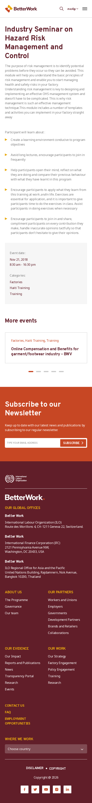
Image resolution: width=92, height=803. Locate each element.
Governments (57, 613)
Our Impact (13, 656)
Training (54, 676)
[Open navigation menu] (84, 8)
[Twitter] (35, 789)
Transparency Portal (19, 676)
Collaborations (58, 633)
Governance (13, 606)
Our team (11, 613)
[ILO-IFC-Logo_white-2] (16, 479)
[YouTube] (46, 789)
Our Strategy (57, 656)
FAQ (8, 712)
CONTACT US (14, 705)
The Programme (16, 600)
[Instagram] (57, 789)
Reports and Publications (22, 663)
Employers (55, 606)
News (9, 669)
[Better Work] (25, 497)
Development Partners (64, 620)
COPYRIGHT (57, 769)
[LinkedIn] (67, 789)
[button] (30, 371)
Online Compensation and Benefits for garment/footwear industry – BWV (45, 352)
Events (9, 689)
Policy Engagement (62, 669)
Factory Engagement (62, 663)
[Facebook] (24, 789)
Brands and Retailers (63, 626)
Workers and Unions (62, 600)
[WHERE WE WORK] (46, 748)
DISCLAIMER (34, 768)
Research (11, 683)
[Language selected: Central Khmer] (72, 8)
